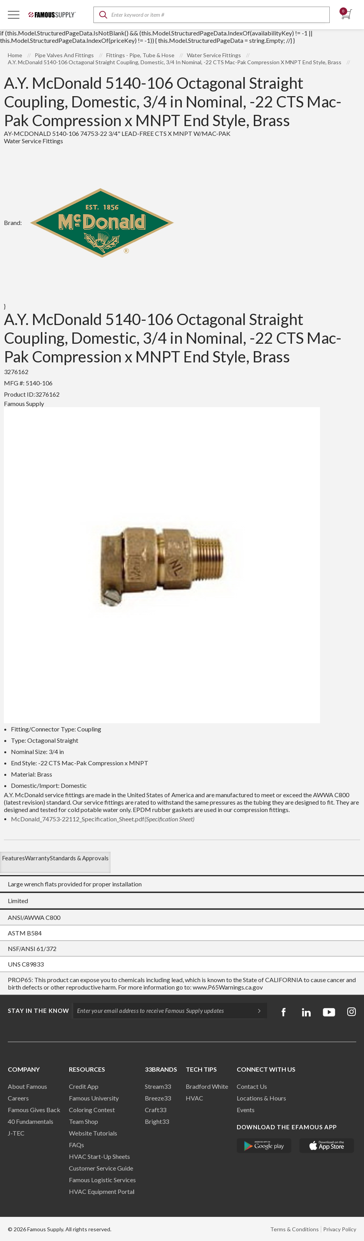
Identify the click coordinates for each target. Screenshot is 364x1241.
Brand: (92, 222)
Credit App (83, 1086)
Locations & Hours (261, 1098)
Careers (18, 1098)
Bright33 (157, 1121)
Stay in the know (38, 1010)
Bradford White (207, 1086)
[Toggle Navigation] (13, 14)
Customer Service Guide (101, 1168)
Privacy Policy (339, 1229)
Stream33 (158, 1086)
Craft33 (155, 1109)
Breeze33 (158, 1098)
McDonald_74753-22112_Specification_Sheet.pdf (102, 819)
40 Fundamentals (30, 1121)
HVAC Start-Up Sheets (99, 1156)
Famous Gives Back (34, 1109)
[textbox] (211, 15)
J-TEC (16, 1133)
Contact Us (252, 1086)
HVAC (194, 1098)
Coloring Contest (92, 1109)
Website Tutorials (93, 1133)
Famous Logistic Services (102, 1179)
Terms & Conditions (294, 1229)
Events (246, 1109)
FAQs (76, 1144)
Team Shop (83, 1121)
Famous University (94, 1098)
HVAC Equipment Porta (101, 1191)
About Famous (27, 1086)
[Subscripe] (255, 1010)
